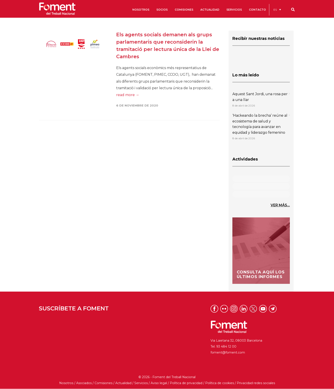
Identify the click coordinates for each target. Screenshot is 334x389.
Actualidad (123, 383)
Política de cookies (219, 383)
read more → (127, 95)
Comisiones (103, 383)
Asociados (84, 383)
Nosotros (66, 383)
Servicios (141, 383)
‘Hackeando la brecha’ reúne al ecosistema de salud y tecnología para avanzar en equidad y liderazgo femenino (259, 124)
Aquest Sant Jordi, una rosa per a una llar (260, 97)
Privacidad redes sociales (256, 383)
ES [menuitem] (275, 9)
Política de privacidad (186, 383)
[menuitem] (277, 9)
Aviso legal (159, 383)
